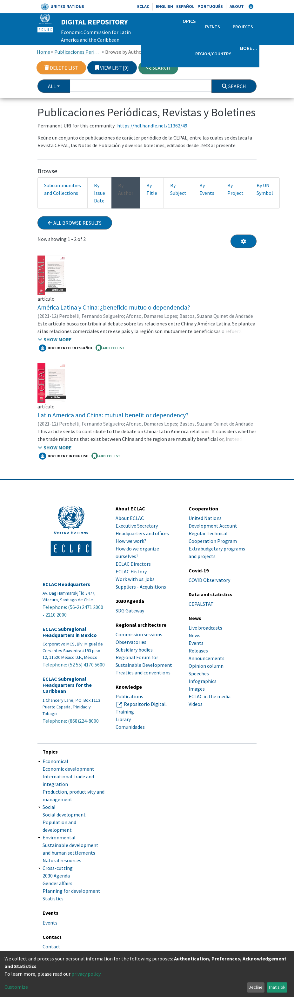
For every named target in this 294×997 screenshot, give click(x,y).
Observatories (131, 642)
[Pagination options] (244, 241)
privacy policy (86, 974)
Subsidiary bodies (134, 649)
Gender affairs (57, 883)
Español (185, 6)
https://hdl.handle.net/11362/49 (152, 125)
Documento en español (66, 348)
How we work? (131, 541)
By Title (151, 189)
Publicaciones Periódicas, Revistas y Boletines (77, 52)
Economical (55, 761)
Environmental (59, 837)
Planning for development (71, 891)
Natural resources (62, 860)
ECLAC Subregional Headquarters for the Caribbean (67, 685)
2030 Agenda (56, 875)
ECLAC (143, 6)
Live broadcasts (205, 628)
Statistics (53, 898)
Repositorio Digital (145, 704)
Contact (51, 946)
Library (123, 719)
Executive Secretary (137, 525)
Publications (129, 696)
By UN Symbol (265, 189)
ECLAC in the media (210, 696)
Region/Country (213, 54)
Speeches (199, 673)
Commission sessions (139, 634)
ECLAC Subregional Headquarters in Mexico (70, 632)
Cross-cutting (58, 868)
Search (158, 68)
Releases (198, 650)
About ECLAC (130, 518)
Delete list (61, 68)
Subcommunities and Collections (62, 189)
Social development (64, 814)
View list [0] (112, 68)
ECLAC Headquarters (66, 584)
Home (43, 52)
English (164, 6)
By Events (206, 189)
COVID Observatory (209, 580)
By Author (125, 189)
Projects (243, 27)
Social (49, 807)
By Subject (178, 189)
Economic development (68, 769)
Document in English (64, 456)
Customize (16, 987)
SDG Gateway (130, 610)
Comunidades (130, 727)
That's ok (276, 987)
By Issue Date (99, 193)
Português (210, 6)
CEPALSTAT (201, 604)
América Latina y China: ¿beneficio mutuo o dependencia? (113, 307)
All (52, 86)
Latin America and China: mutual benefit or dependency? (113, 415)
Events (212, 27)
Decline (256, 987)
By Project (235, 189)
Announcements (206, 658)
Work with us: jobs (135, 579)
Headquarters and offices (142, 533)
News (194, 635)
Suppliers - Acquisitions (141, 587)
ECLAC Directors (133, 564)
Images (197, 689)
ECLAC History (131, 571)
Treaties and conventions (143, 672)
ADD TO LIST (110, 348)
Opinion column (206, 666)
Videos (196, 704)
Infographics (203, 681)
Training (125, 711)
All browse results (75, 223)
